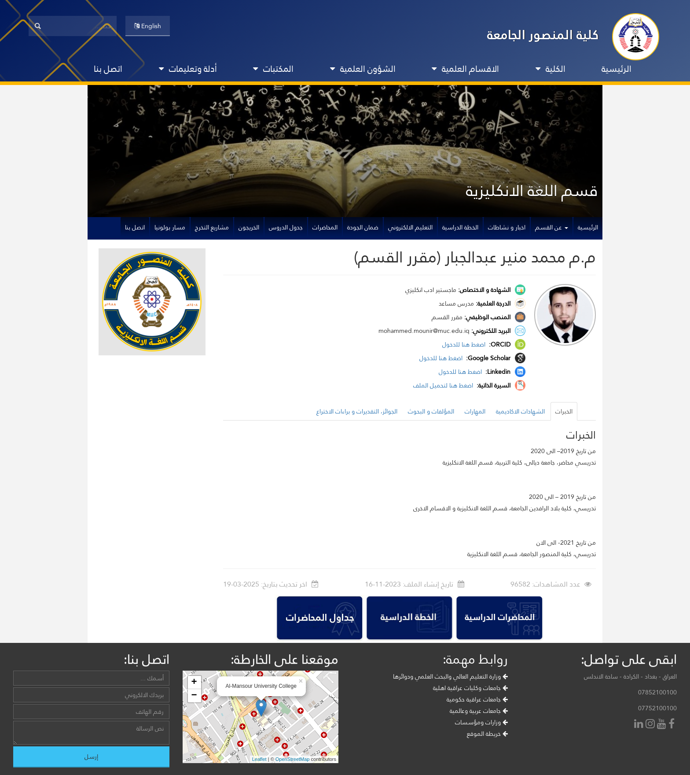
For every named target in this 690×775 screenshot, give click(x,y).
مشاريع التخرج (212, 227)
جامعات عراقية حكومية (477, 699)
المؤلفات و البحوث (431, 411)
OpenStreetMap (292, 759)
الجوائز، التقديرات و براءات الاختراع (356, 411)
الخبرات (564, 411)
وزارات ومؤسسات (481, 722)
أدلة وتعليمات (188, 68)
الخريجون (249, 227)
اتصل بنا (108, 68)
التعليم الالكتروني (410, 227)
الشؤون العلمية (363, 68)
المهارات (475, 411)
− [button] (194, 695)
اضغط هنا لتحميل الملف (444, 385)
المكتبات (273, 68)
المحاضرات (325, 227)
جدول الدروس (286, 227)
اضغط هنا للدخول (464, 344)
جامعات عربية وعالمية (479, 710)
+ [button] (194, 682)
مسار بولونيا (169, 227)
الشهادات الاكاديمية (520, 411)
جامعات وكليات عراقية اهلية (470, 688)
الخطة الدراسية (460, 227)
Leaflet (259, 759)
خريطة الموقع (487, 733)
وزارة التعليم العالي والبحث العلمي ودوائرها (450, 676)
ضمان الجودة (362, 227)
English (147, 26)
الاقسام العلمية (465, 68)
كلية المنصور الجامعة (543, 34)
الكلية (550, 68)
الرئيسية (616, 68)
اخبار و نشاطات (506, 227)
